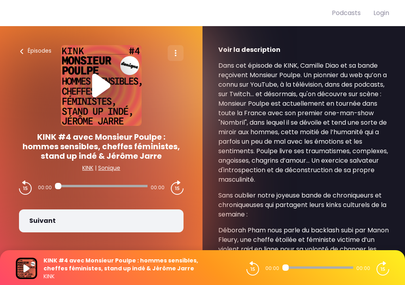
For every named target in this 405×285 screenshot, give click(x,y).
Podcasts (346, 12)
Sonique (109, 168)
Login (381, 12)
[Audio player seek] (101, 186)
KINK (87, 168)
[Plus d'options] (176, 53)
